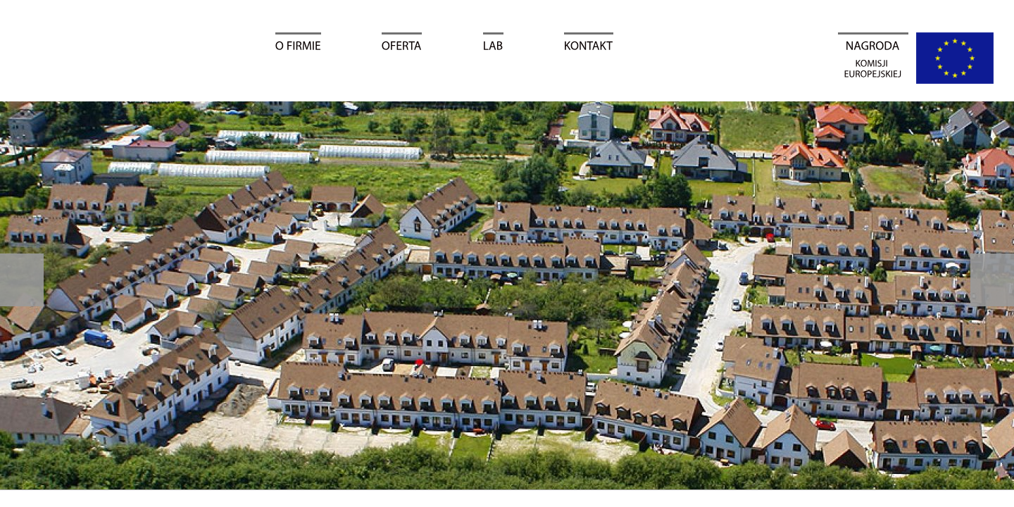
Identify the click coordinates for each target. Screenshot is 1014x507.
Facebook (998, 171)
